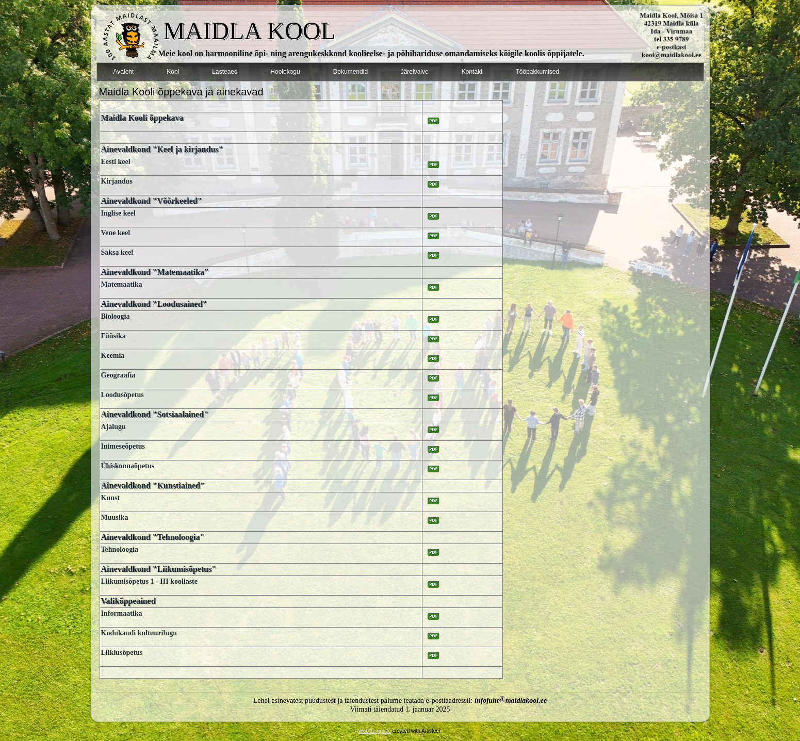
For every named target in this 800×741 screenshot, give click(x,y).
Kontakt (472, 71)
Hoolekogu (285, 71)
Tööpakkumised (537, 71)
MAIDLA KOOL (249, 30)
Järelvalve (415, 71)
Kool (173, 71)
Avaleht (123, 71)
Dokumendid (350, 71)
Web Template (374, 731)
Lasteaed (224, 71)
